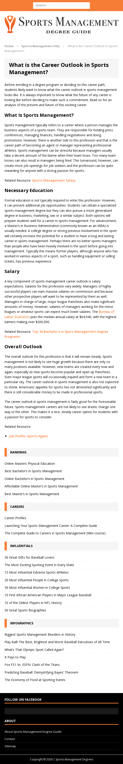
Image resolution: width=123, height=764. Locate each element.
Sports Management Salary (54, 180)
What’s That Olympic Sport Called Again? (34, 649)
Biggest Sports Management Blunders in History (40, 634)
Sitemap (10, 746)
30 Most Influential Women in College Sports (37, 587)
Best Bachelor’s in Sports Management (33, 471)
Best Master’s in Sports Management (32, 494)
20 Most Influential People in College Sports (37, 580)
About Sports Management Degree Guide (33, 732)
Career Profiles (15, 518)
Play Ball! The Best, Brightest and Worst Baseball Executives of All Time (57, 642)
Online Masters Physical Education (30, 463)
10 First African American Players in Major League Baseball (48, 595)
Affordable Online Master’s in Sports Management (41, 486)
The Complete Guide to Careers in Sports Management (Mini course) (55, 533)
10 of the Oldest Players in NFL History (33, 603)
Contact (10, 739)
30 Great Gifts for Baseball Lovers (29, 557)
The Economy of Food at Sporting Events (35, 680)
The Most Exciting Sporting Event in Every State (39, 565)
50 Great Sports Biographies (25, 610)
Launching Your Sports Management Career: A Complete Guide (51, 525)
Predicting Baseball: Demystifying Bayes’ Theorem (41, 672)
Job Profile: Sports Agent (28, 436)
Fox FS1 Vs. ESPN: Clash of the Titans (32, 664)
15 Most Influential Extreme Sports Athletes (37, 572)
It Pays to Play (15, 657)
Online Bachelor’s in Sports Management (34, 479)
